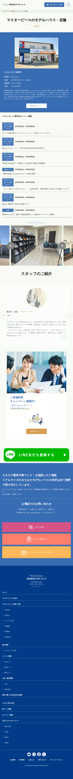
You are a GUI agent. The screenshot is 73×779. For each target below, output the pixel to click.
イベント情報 (6, 656)
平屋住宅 (7, 615)
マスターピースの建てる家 (11, 604)
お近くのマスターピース (10, 720)
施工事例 (5, 645)
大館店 (6, 732)
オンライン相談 (7, 715)
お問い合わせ (42, 760)
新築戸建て (7, 689)
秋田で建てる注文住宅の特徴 (12, 695)
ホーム (4, 592)
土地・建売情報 (7, 678)
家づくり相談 (55, 4)
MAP (28, 80)
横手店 (6, 737)
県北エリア (7, 672)
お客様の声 (7, 637)
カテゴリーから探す (10, 650)
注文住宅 (7, 610)
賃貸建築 (7, 631)
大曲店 (6, 743)
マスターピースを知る (9, 598)
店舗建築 (7, 626)
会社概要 (12, 760)
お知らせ (31, 760)
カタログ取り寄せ (8, 703)
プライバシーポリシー (56, 760)
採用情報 (22, 760)
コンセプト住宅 (9, 620)
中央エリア (7, 662)
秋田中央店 (7, 726)
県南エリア (7, 667)
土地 (5, 684)
